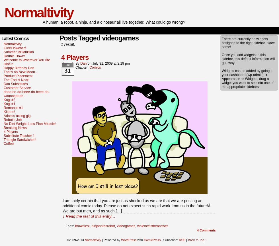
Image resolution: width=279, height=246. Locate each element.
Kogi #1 (9, 104)
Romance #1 (13, 108)
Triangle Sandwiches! (20, 140)
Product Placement (18, 76)
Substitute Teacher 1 (19, 136)
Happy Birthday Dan (19, 68)
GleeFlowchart (15, 48)
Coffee (9, 144)
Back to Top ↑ (197, 240)
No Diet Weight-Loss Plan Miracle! (30, 124)
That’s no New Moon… (21, 72)
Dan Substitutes (16, 84)
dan (83, 63)
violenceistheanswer (152, 226)
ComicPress (152, 240)
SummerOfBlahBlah (19, 52)
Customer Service (17, 88)
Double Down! (14, 56)
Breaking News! (16, 128)
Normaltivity (39, 12)
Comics (95, 67)
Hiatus (8, 64)
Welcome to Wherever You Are (27, 60)
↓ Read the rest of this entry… (89, 216)
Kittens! (9, 112)
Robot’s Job (13, 120)
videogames (126, 226)
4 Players (11, 132)
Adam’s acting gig (17, 116)
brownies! (82, 226)
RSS (182, 240)
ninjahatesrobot (103, 226)
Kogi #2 (9, 100)
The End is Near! (16, 80)
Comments (206, 230)
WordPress (128, 240)
